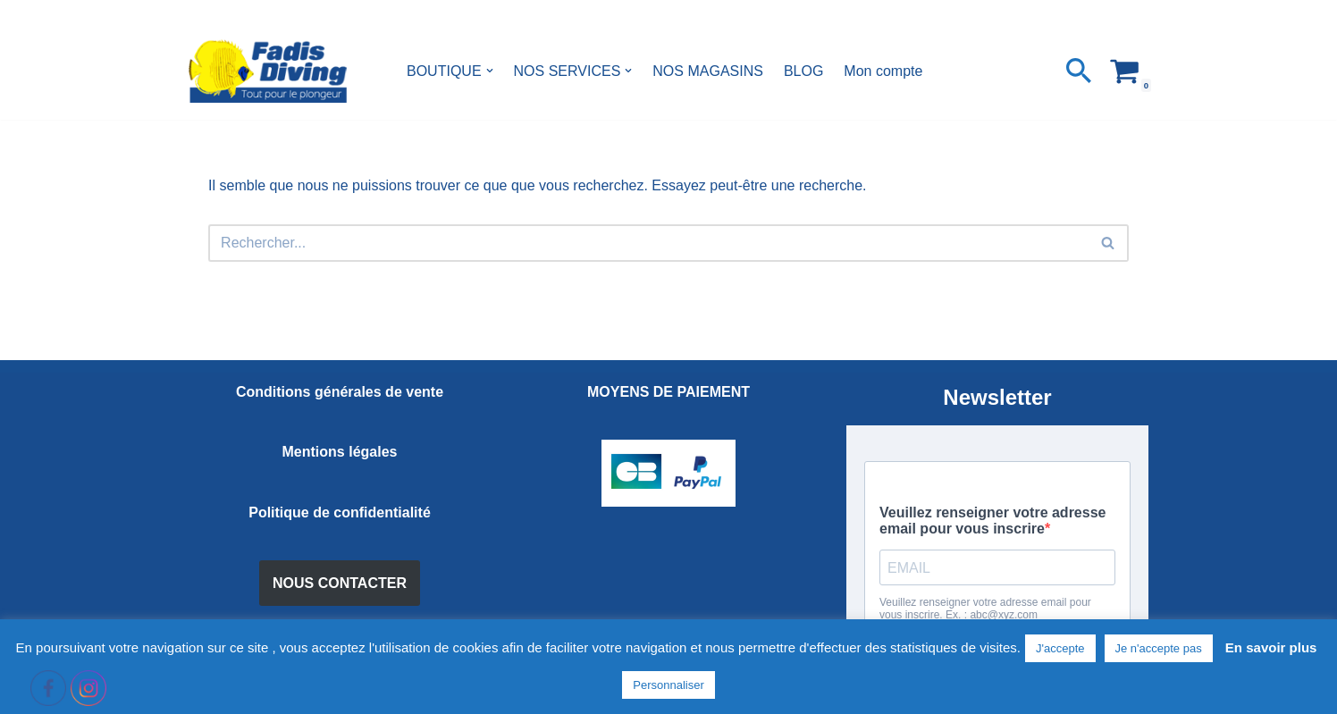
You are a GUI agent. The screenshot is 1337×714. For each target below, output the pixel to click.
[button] (489, 70)
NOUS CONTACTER (340, 583)
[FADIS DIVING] (268, 71)
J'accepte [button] (1060, 648)
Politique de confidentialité (339, 512)
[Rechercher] (1078, 70)
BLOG (803, 71)
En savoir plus (1271, 647)
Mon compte (883, 71)
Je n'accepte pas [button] (1158, 648)
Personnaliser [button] (668, 685)
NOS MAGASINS (707, 71)
